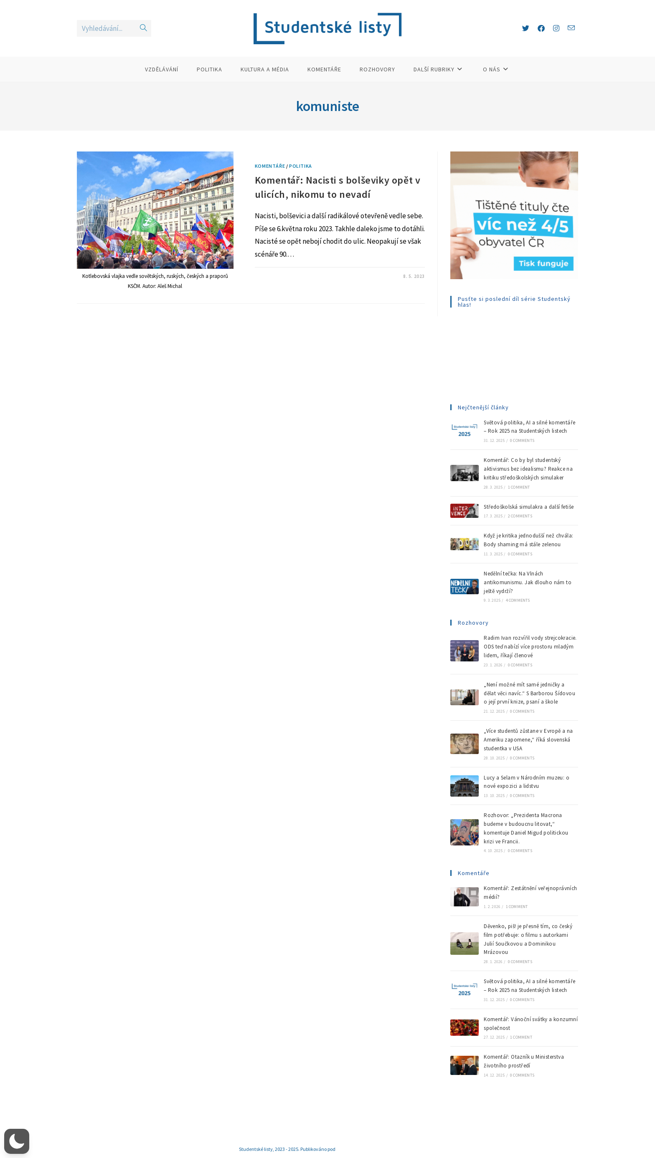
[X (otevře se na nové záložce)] (526, 28)
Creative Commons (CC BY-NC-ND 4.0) (376, 1149)
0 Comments (522, 440)
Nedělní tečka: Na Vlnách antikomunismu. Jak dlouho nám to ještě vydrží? (527, 582)
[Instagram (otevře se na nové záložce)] (556, 28)
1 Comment (519, 487)
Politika (300, 166)
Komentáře (270, 166)
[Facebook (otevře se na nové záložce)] (541, 28)
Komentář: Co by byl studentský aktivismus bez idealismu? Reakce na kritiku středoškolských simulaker (528, 469)
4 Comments (518, 600)
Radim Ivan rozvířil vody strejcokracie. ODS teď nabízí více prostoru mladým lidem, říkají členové (530, 646)
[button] (16, 1141)
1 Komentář (276, 276)
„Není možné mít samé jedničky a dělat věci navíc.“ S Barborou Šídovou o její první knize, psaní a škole (529, 693)
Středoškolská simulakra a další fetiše (529, 506)
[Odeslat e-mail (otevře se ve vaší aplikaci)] (571, 28)
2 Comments (520, 516)
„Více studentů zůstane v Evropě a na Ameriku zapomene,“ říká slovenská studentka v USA (528, 739)
